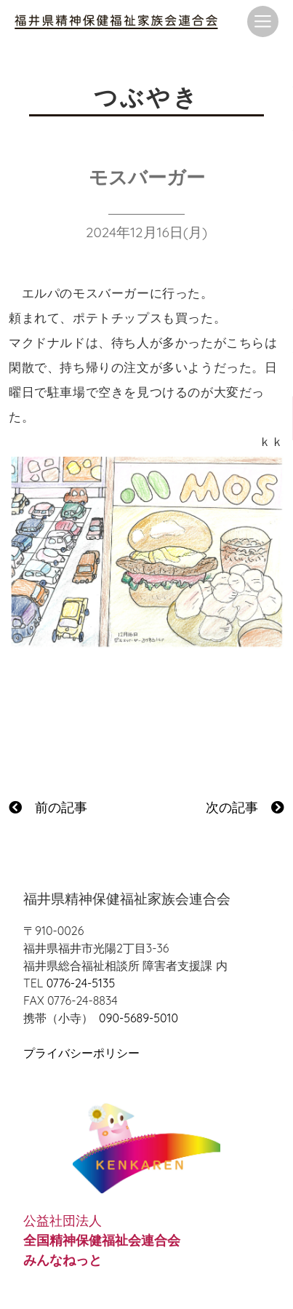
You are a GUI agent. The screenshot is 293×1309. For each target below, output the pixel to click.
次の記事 (245, 807)
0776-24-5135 (81, 983)
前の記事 (48, 807)
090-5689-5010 (138, 1018)
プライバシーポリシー (81, 1053)
